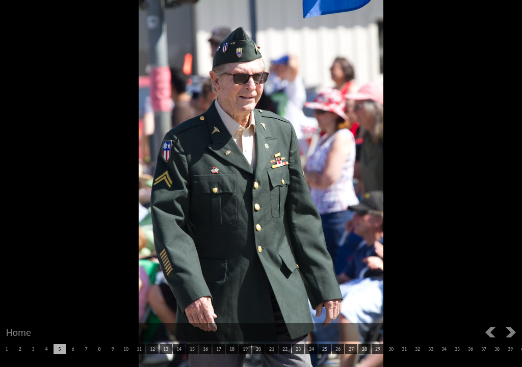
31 (404, 349)
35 (457, 349)
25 (324, 349)
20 (258, 349)
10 (125, 349)
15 (192, 349)
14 (178, 349)
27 (351, 349)
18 (231, 349)
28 (364, 349)
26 (338, 349)
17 (218, 349)
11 (139, 349)
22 (285, 349)
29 (377, 349)
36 (470, 349)
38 (497, 349)
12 (152, 349)
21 (271, 349)
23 (298, 349)
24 (311, 349)
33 (430, 349)
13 (165, 349)
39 (510, 349)
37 (483, 349)
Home (18, 332)
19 (245, 349)
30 (391, 349)
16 (205, 349)
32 (417, 349)
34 (444, 349)
